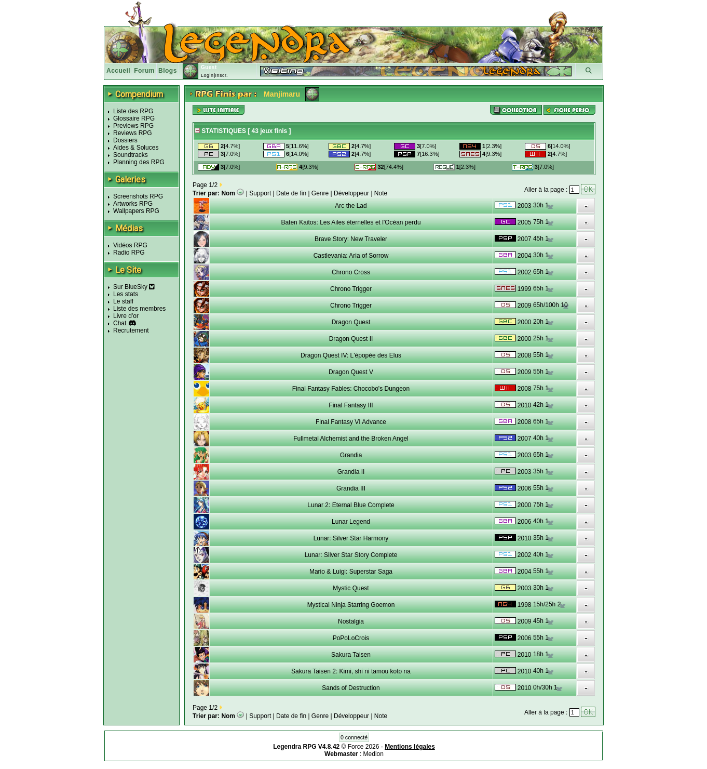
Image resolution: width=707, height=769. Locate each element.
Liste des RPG (133, 111)
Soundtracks (130, 154)
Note (380, 193)
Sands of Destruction (350, 688)
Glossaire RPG (134, 118)
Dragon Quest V (351, 372)
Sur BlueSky (134, 286)
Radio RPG (129, 252)
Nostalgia (351, 621)
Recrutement (131, 330)
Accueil (118, 70)
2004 (525, 255)
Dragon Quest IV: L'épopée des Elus (351, 355)
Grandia (351, 455)
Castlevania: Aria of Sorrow (351, 255)
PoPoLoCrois (351, 638)
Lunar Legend (351, 521)
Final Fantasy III (351, 405)
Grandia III (350, 488)
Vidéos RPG (130, 245)
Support (260, 193)
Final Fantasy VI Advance (351, 422)
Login (207, 75)
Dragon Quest (351, 322)
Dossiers (125, 140)
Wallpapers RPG (136, 211)
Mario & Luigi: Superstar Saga (350, 571)
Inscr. (221, 75)
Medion (373, 754)
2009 (525, 305)
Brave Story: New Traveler (351, 239)
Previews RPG (133, 125)
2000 (525, 322)
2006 (525, 488)
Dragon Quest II (351, 338)
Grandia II (351, 471)
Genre (320, 193)
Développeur (351, 193)
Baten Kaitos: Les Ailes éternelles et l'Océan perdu (350, 222)
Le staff (123, 301)
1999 (525, 289)
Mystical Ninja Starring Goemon (351, 604)
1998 (525, 604)
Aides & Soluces (135, 147)
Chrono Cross (351, 272)
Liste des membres (139, 308)
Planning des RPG (139, 162)
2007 (525, 239)
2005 (525, 222)
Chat (119, 323)
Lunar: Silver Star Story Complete (351, 555)
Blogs (167, 70)
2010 (525, 405)
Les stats (125, 294)
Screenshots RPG (138, 196)
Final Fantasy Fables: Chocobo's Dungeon (351, 388)
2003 (525, 205)
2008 (525, 355)
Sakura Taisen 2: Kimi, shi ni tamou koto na (351, 671)
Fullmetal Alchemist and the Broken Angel (350, 438)
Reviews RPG (132, 133)
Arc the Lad (350, 205)
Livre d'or (126, 316)
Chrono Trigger (351, 289)
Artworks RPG (133, 203)
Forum (144, 70)
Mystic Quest (351, 588)
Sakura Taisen (351, 654)
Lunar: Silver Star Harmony (351, 538)
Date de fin (291, 193)
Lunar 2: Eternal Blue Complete (350, 505)
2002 (525, 272)
